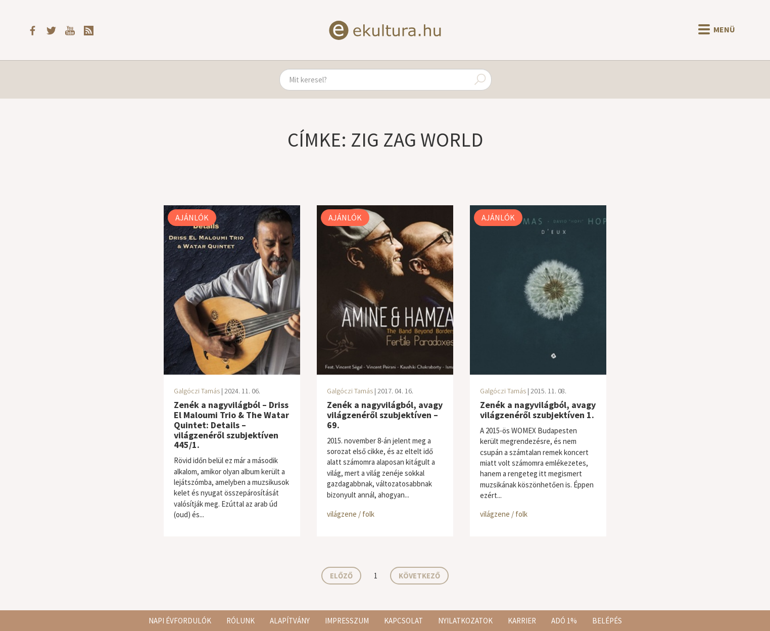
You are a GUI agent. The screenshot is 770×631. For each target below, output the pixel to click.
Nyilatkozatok (465, 620)
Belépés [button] (607, 620)
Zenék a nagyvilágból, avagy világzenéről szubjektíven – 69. (385, 415)
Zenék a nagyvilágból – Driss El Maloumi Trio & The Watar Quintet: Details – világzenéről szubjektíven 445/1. (231, 424)
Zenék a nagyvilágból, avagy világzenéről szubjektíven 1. (538, 410)
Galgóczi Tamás (197, 390)
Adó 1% (564, 620)
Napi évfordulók (180, 620)
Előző (341, 575)
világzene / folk (350, 514)
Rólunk (240, 620)
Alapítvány (290, 620)
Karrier (522, 620)
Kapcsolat (403, 620)
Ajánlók (192, 217)
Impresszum (347, 620)
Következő (419, 575)
